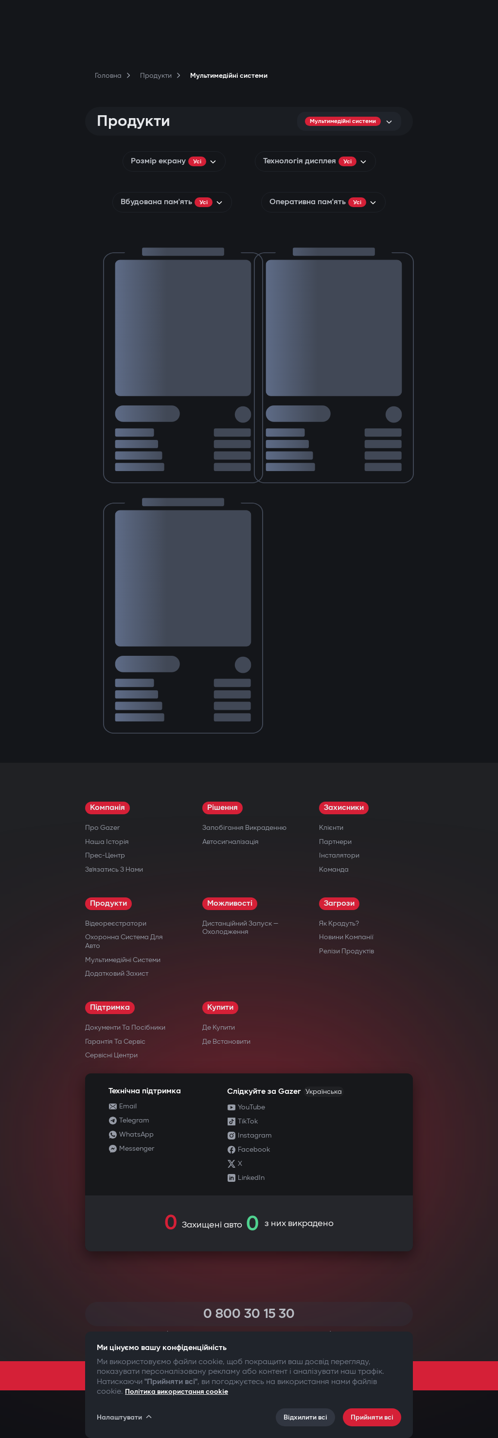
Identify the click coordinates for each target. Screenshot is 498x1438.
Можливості (229, 903)
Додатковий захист (116, 973)
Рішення (222, 807)
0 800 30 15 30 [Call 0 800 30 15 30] (249, 1314)
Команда (334, 869)
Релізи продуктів (346, 951)
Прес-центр (105, 855)
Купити (220, 1007)
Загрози (339, 903)
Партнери (335, 842)
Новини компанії (346, 937)
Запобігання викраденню (244, 828)
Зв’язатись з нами (114, 869)
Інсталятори (339, 855)
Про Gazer (102, 828)
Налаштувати (125, 1417)
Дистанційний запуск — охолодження (240, 927)
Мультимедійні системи (122, 960)
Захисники (344, 807)
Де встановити (226, 1041)
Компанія (107, 807)
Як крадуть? (339, 923)
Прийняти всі (372, 1417)
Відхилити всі (305, 1417)
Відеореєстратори (115, 923)
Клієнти (331, 828)
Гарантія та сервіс (115, 1041)
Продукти (108, 903)
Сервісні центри (111, 1055)
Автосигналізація (230, 842)
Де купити (218, 1027)
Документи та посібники (125, 1027)
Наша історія (107, 842)
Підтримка (110, 1007)
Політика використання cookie (176, 1391)
